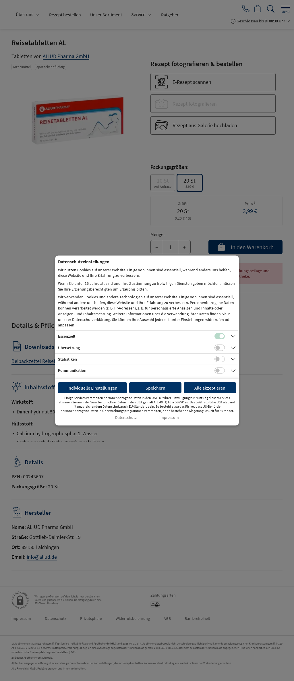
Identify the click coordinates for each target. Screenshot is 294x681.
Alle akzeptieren (209, 388)
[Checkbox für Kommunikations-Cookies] (219, 370)
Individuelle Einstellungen (92, 388)
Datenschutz (126, 417)
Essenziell (66, 336)
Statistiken (67, 359)
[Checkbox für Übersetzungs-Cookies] (219, 348)
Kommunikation (72, 370)
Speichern (155, 388)
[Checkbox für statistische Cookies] (219, 359)
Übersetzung (69, 347)
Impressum (169, 417)
